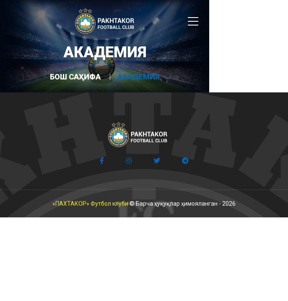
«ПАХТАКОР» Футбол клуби (90, 203)
